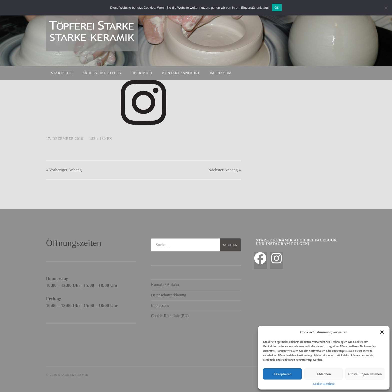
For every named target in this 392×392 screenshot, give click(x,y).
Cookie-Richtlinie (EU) (170, 316)
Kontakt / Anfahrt (181, 73)
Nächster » (224, 170)
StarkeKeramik (73, 375)
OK (276, 7)
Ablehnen (323, 374)
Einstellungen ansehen (365, 374)
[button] (382, 332)
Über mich (141, 73)
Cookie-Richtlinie (323, 384)
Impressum (221, 73)
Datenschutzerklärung (168, 295)
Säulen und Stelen (101, 73)
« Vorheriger (64, 170)
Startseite (61, 73)
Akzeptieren (282, 374)
